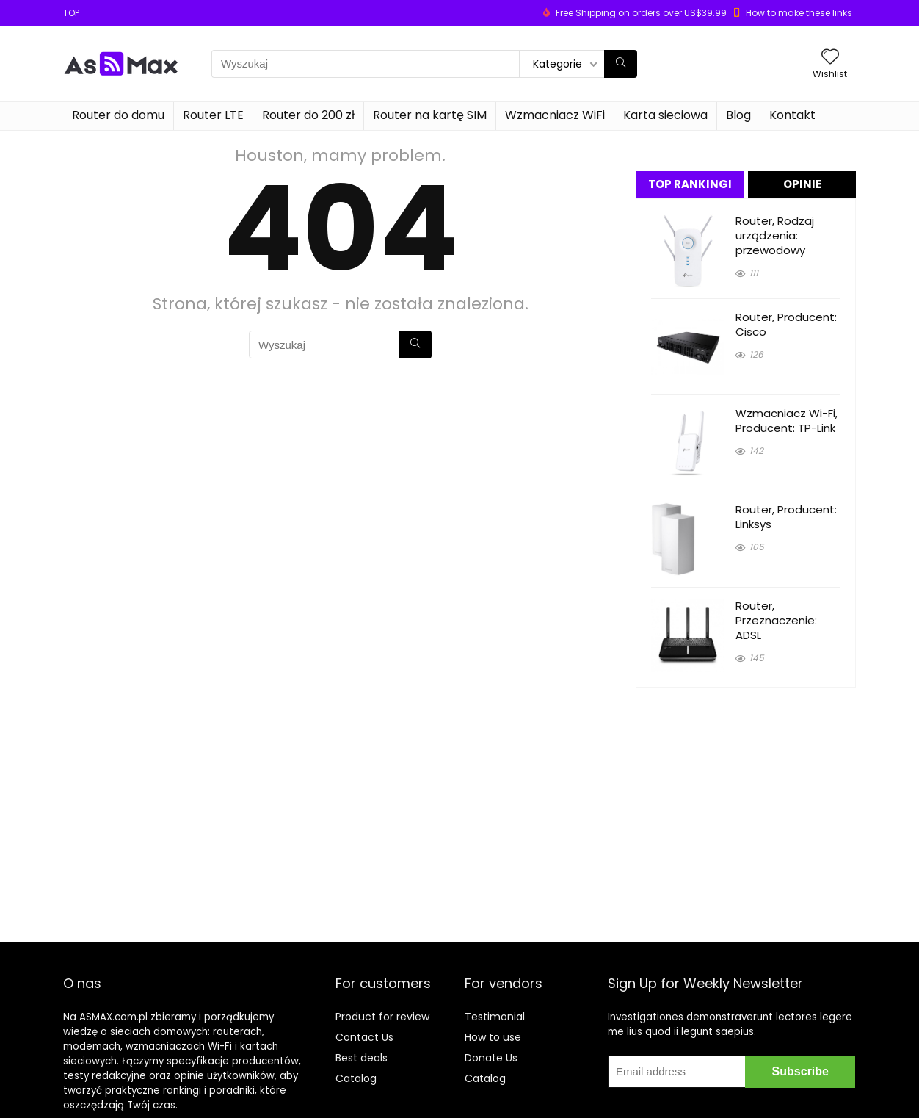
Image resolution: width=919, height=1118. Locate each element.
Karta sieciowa (665, 115)
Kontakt (792, 115)
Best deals (361, 1057)
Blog (738, 115)
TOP (71, 13)
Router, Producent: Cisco (786, 324)
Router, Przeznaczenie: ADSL (776, 620)
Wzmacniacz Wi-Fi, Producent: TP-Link (786, 420)
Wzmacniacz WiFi (555, 115)
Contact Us (364, 1037)
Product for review (382, 1016)
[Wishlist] (830, 58)
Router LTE (213, 115)
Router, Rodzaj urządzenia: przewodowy (774, 235)
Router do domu (118, 115)
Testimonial (495, 1016)
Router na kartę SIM (430, 115)
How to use (493, 1037)
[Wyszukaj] (620, 64)
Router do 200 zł (308, 115)
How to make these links (799, 13)
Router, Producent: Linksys (786, 517)
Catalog (356, 1078)
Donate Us (491, 1057)
